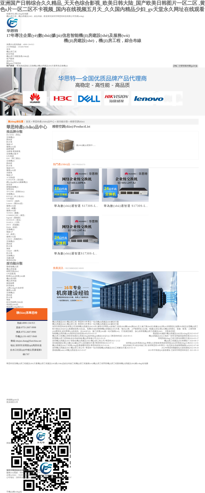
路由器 (9, 139)
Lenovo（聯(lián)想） (15, 203)
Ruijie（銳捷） (12, 227)
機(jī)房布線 (11, 281)
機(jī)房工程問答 (100, 363)
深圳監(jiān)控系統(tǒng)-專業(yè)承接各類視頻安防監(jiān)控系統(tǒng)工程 (158, 343)
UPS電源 (10, 156)
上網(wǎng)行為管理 (15, 288)
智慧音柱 (10, 189)
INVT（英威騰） (13, 225)
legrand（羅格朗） (14, 218)
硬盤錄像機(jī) (12, 187)
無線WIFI (10, 168)
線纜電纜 (10, 149)
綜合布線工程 (70, 363)
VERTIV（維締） (13, 201)
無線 (8, 248)
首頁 (28, 121)
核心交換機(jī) (32, 66)
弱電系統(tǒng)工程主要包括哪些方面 (174, 338)
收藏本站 (10, 14)
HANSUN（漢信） (14, 220)
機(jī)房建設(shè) (128, 363)
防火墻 (9, 142)
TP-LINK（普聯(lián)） (16, 191)
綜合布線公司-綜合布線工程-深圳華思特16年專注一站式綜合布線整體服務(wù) (156, 345)
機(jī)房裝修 (11, 269)
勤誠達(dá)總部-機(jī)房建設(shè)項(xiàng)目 (171, 333)
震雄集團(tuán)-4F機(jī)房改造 (64, 350)
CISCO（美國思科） (15, 239)
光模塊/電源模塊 (13, 151)
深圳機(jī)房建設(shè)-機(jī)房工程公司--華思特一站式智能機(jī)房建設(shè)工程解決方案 (89, 348)
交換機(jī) (10, 137)
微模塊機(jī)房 (12, 266)
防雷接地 (10, 285)
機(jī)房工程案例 (114, 363)
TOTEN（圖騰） (13, 213)
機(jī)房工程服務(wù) (84, 363)
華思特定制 (11, 260)
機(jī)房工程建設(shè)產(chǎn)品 (51, 363)
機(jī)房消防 (11, 278)
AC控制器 (10, 177)
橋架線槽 (10, 283)
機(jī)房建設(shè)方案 (47, 66)
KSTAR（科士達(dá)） (15, 196)
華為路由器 (21, 66)
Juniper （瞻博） (13, 251)
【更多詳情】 (170, 331)
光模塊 (9, 173)
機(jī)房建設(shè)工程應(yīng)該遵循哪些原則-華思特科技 (76, 345)
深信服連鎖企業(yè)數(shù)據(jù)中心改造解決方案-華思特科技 (78, 343)
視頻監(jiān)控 (12, 304)
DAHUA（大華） (13, 222)
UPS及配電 (11, 274)
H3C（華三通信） (14, 158)
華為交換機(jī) (62, 66)
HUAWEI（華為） (14, 135)
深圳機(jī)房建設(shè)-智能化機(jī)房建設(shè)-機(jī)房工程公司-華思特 (81, 341)
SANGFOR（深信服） (15, 180)
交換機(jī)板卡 (12, 154)
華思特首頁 (11, 363)
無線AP (9, 144)
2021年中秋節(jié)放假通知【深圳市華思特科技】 (169, 350)
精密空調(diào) (77, 121)
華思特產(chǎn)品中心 (43, 121)
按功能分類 (62, 121)
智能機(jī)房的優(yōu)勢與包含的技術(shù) (70, 333)
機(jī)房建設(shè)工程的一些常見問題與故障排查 (169, 336)
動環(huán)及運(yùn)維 (15, 276)
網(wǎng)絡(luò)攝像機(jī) (17, 182)
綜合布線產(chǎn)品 (14, 302)
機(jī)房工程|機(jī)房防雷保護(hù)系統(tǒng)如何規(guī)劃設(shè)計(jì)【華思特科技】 (87, 336)
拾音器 (9, 184)
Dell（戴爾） (11, 208)
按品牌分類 (14, 131)
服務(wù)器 (11, 147)
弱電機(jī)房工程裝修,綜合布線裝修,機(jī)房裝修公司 (74, 338)
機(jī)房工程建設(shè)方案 (27, 363)
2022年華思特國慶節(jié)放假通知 (175, 348)
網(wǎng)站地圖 (21, 14)
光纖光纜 (10, 258)
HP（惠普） (11, 234)
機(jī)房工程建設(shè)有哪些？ (177, 341)
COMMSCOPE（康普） (16, 215)
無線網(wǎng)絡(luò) (14, 307)
